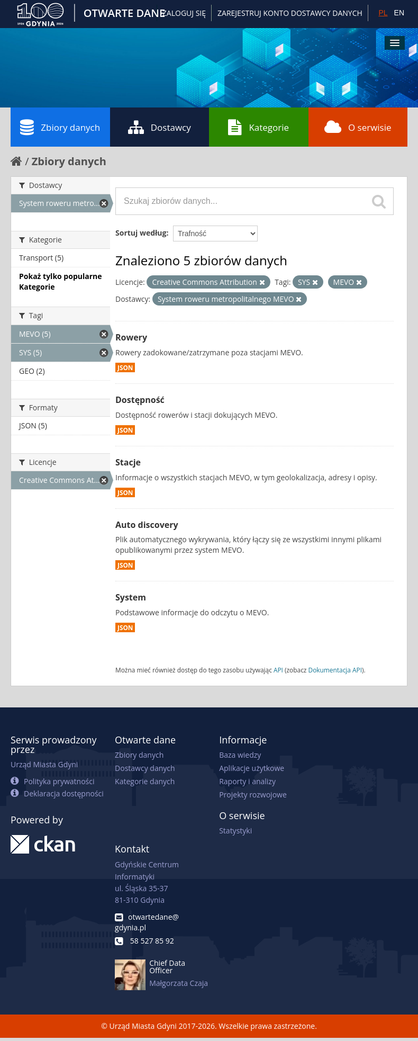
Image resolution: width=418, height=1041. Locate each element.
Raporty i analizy (247, 781)
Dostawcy (159, 127)
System (130, 597)
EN (399, 12)
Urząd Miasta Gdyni (44, 764)
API (278, 670)
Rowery (131, 337)
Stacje (128, 462)
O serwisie (358, 127)
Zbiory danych (60, 127)
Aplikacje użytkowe (251, 768)
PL (382, 12)
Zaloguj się (184, 13)
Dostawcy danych (145, 768)
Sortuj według (140, 233)
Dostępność (140, 400)
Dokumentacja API (335, 670)
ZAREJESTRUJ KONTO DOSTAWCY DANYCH (289, 13)
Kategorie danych (145, 781)
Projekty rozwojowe (253, 794)
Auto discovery (146, 525)
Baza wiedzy (240, 755)
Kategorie (258, 127)
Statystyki (235, 830)
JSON (125, 367)
